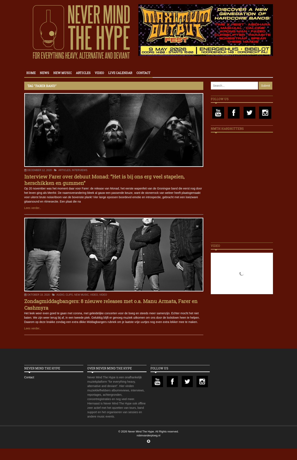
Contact (143, 73)
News (44, 73)
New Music (62, 73)
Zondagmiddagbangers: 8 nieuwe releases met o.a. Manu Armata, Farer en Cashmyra (111, 304)
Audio (60, 294)
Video (99, 73)
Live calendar (120, 73)
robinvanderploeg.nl (148, 435)
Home (31, 73)
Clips (69, 294)
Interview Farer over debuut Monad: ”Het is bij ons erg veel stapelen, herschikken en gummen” (104, 179)
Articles (83, 73)
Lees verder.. (32, 208)
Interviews (79, 170)
